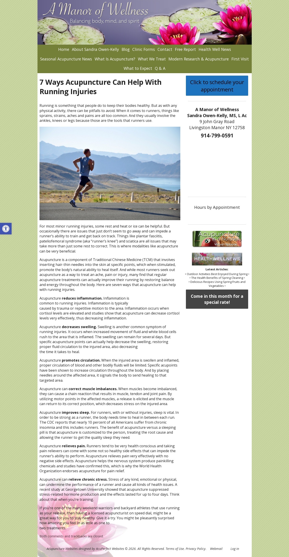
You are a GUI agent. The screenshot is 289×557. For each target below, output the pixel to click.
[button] (6, 228)
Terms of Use (175, 549)
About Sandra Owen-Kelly (95, 49)
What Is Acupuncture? (115, 59)
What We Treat (152, 59)
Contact (165, 49)
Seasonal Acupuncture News (66, 59)
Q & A (160, 68)
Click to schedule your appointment (217, 85)
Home (63, 49)
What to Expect (138, 68)
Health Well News (215, 49)
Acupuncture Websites (62, 549)
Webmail (216, 549)
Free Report (185, 49)
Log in (235, 549)
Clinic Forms (143, 49)
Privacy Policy (196, 549)
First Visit (240, 59)
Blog (126, 49)
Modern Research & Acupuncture (198, 59)
